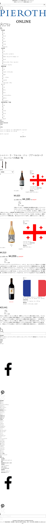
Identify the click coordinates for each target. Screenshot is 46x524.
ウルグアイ (2, 427)
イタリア (2, 423)
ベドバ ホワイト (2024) (34, 188)
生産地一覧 (2, 415)
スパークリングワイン (4, 404)
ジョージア (2, 447)
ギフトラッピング (3, 454)
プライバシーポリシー (5, 471)
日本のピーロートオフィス (6, 460)
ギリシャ (2, 450)
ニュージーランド (3, 438)
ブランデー (2, 408)
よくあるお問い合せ (5, 468)
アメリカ (2, 424)
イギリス (2, 446)
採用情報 (3, 469)
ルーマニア (2, 442)
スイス (1, 433)
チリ (1, 437)
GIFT (1, 120)
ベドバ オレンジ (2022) (27, 242)
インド (1, 429)
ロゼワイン (2, 405)
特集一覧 (2, 457)
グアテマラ (2, 449)
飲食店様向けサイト (5, 472)
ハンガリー (2, 439)
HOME (1, 124)
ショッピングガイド (5, 465)
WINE (1, 28)
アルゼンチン (2, 426)
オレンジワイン (3, 407)
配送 (2, 461)
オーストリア (2, 431)
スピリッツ (2, 412)
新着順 (2, 172)
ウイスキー (2, 411)
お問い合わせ (4, 466)
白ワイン (2, 403)
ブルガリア (2, 445)
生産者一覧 (2, 416)
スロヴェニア (2, 435)
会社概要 (3, 458)
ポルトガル (2, 441)
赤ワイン (2, 401)
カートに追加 (21, 205)
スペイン (2, 434)
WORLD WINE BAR (4, 122)
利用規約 (3, 464)
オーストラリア (3, 430)
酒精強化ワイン (3, 410)
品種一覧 (2, 418)
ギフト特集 (2, 453)
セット (1, 414)
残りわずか (11, 301)
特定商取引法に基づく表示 (6, 462)
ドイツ (1, 422)
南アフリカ (2, 443)
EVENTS (2, 121)
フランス (2, 420)
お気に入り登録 (19, 203)
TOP (1, 27)
